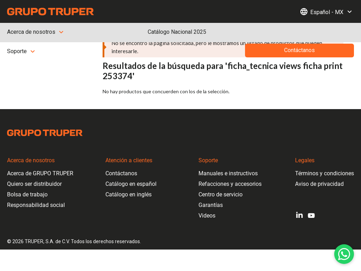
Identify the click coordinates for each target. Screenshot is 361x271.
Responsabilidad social (36, 205)
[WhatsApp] (344, 254)
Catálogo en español (131, 184)
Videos (206, 215)
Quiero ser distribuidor (34, 184)
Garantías (210, 205)
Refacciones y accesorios (230, 184)
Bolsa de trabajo (27, 194)
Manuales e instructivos (228, 173)
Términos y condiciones (324, 173)
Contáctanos (121, 173)
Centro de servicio (220, 194)
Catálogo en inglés (128, 194)
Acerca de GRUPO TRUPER (40, 173)
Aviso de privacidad (319, 184)
